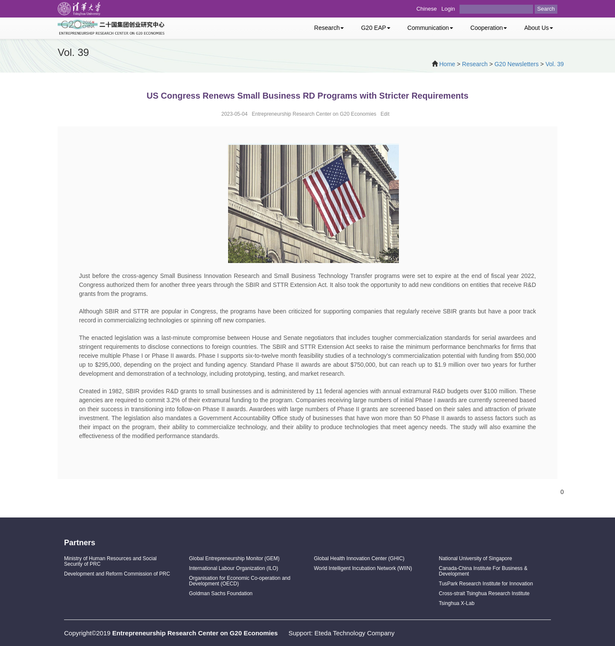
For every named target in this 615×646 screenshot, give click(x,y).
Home (447, 64)
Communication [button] (430, 27)
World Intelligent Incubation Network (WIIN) (363, 568)
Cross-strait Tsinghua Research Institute (484, 593)
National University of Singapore (475, 558)
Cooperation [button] (488, 27)
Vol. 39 (554, 64)
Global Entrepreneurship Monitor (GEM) (234, 558)
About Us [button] (538, 27)
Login (448, 9)
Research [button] (329, 27)
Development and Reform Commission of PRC (117, 574)
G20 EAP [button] (375, 27)
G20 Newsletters (517, 64)
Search (546, 9)
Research (475, 64)
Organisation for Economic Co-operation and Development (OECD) (239, 581)
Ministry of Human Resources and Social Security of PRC (110, 561)
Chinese (426, 9)
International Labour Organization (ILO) (233, 568)
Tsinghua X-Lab (456, 603)
